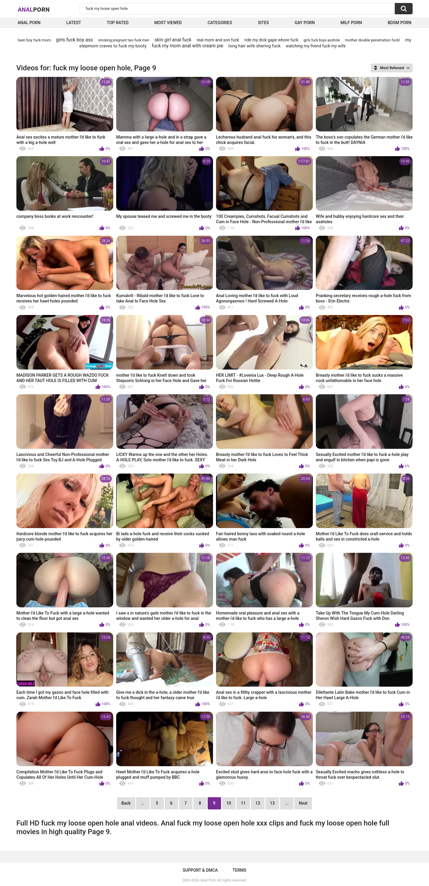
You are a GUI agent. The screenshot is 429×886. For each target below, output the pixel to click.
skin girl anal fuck (172, 40)
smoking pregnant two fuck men (123, 40)
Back (126, 803)
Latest (73, 22)
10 (228, 803)
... (142, 803)
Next (303, 803)
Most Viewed (168, 22)
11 (243, 803)
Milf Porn (351, 22)
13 (272, 803)
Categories (220, 22)
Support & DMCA (200, 870)
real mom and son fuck (218, 40)
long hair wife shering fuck (255, 46)
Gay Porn (305, 22)
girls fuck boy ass (74, 40)
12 (257, 803)
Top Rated (117, 22)
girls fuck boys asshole (322, 40)
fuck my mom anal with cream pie (187, 46)
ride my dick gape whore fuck (271, 40)
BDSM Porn (399, 22)
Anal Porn (29, 22)
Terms (239, 870)
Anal (34, 9)
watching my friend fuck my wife (316, 46)
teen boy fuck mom (34, 40)
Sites (263, 22)
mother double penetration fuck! (372, 40)
